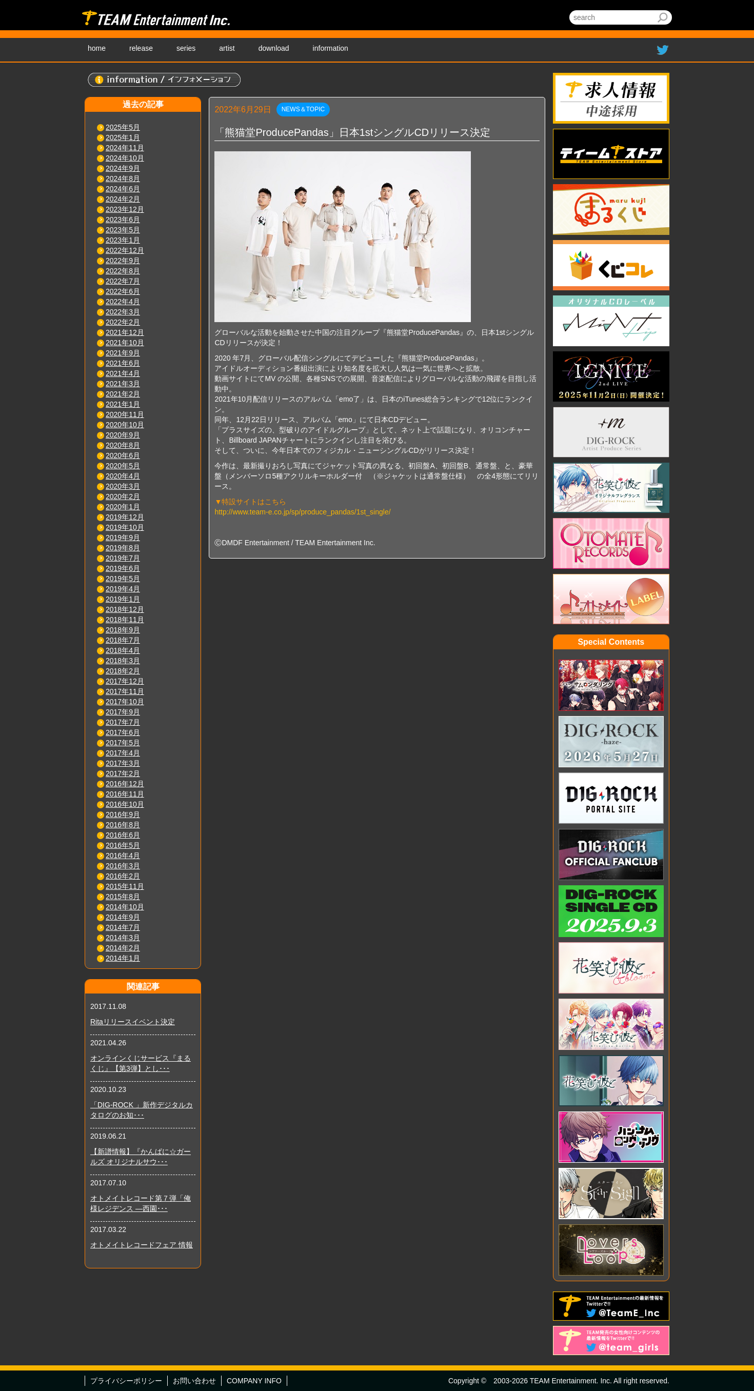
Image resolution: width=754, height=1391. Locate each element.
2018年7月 (123, 640)
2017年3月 (123, 763)
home (97, 48)
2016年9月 (123, 814)
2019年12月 (125, 517)
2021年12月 (125, 332)
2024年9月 (123, 168)
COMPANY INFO (254, 1381)
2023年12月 (125, 209)
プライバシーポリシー (126, 1381)
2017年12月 (125, 681)
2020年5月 (123, 466)
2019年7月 (123, 558)
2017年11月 (125, 691)
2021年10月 (125, 343)
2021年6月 (123, 363)
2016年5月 (123, 845)
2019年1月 (123, 599)
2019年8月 (123, 548)
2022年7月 (123, 281)
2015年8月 (123, 896)
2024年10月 (125, 158)
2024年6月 (123, 189)
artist (226, 48)
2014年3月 (123, 937)
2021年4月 (123, 373)
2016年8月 (123, 825)
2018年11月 (125, 619)
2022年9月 (123, 260)
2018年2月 (123, 671)
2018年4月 (123, 650)
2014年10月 (125, 907)
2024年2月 (123, 199)
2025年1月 (123, 137)
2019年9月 (123, 537)
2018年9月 (123, 630)
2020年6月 (123, 455)
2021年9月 (123, 353)
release (141, 48)
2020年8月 (123, 445)
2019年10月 (125, 527)
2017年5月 (123, 743)
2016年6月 (123, 835)
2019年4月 (123, 589)
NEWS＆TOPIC (303, 109)
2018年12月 (125, 609)
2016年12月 (125, 784)
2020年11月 (125, 414)
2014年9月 (123, 917)
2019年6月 (123, 568)
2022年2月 (123, 322)
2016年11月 (125, 794)
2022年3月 (123, 312)
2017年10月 (125, 702)
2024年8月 (123, 178)
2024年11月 (125, 148)
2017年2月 (123, 773)
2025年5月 (123, 127)
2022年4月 (123, 301)
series (185, 48)
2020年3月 (123, 486)
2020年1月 (123, 507)
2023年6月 (123, 219)
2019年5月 (123, 578)
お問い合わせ (194, 1381)
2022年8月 (123, 271)
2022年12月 (125, 250)
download (274, 48)
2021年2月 (123, 394)
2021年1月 (123, 404)
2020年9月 (123, 435)
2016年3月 (123, 866)
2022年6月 (123, 291)
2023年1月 (123, 240)
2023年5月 (123, 230)
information (330, 48)
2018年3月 (123, 661)
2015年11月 (125, 886)
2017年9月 (123, 712)
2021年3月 (123, 384)
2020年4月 (123, 476)
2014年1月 (123, 958)
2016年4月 (123, 855)
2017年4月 (123, 753)
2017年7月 (123, 722)
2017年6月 (123, 732)
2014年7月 (123, 927)
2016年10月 (125, 804)
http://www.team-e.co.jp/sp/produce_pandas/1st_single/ (302, 512)
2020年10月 (125, 425)
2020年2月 (123, 496)
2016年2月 (123, 876)
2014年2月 (123, 948)
